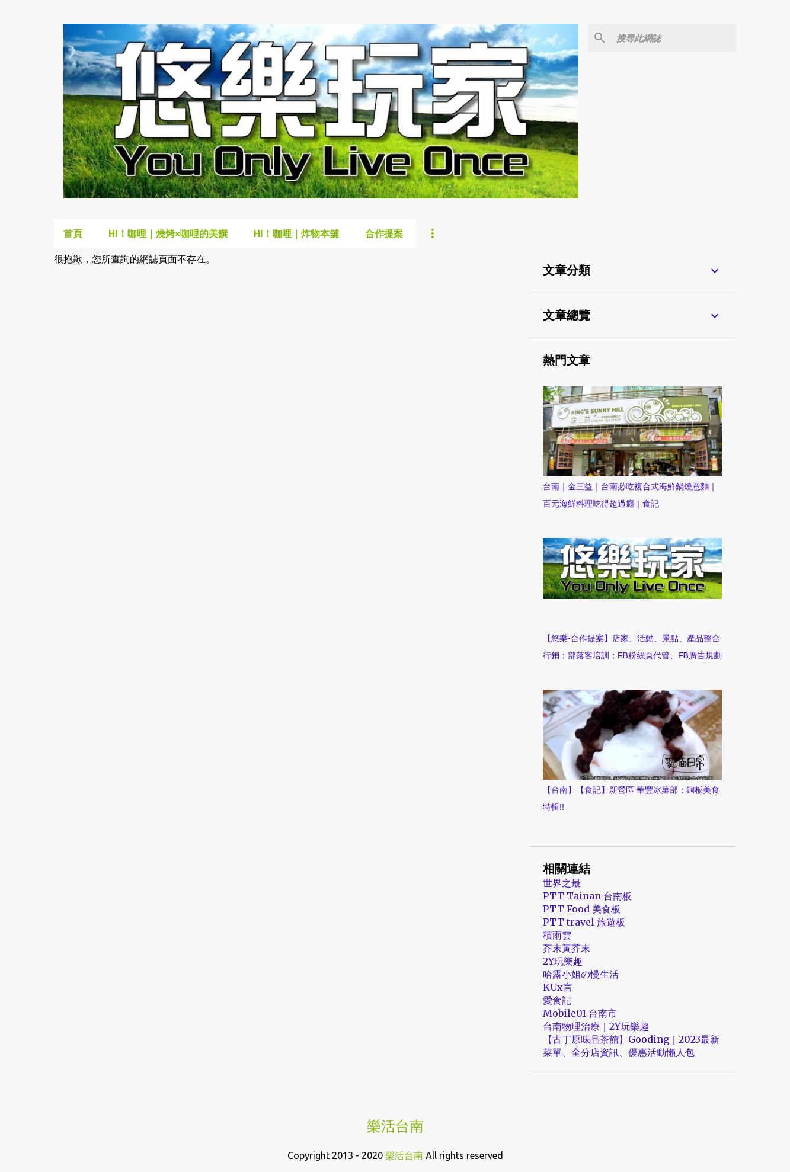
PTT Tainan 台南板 (587, 896)
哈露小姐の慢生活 (581, 974)
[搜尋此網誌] (674, 38)
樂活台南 (395, 1126)
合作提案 (384, 233)
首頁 (72, 233)
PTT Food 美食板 (582, 909)
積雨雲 (557, 935)
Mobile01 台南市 (580, 1013)
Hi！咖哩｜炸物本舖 (296, 233)
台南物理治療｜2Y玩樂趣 (596, 1026)
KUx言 (557, 987)
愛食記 (557, 1000)
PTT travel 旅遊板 (584, 922)
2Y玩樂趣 (563, 961)
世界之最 (562, 883)
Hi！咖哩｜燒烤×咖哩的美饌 (168, 233)
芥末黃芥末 (566, 948)
